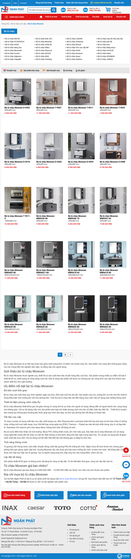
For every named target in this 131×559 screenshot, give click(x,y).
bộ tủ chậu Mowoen (69, 479)
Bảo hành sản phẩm (99, 542)
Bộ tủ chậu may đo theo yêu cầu (110, 39)
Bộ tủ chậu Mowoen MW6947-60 (109, 217)
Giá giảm (81, 70)
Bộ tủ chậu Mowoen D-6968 (112, 162)
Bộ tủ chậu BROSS (12, 39)
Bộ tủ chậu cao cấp (18, 24)
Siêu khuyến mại (53, 70)
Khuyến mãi (119, 3)
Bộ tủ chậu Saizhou (74, 59)
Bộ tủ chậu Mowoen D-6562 (49, 162)
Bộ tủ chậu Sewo (104, 53)
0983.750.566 (126, 481)
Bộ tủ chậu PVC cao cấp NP (78, 47)
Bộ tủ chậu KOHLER (105, 50)
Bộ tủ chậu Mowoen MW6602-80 (77, 325)
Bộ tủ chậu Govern (12, 53)
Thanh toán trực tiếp (121, 532)
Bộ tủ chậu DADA (73, 50)
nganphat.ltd (126, 455)
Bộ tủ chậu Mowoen (44, 42)
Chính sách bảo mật (99, 550)
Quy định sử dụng (76, 539)
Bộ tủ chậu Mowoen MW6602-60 (109, 325)
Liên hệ (72, 533)
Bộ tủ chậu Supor (73, 56)
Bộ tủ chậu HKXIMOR (106, 56)
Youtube (23, 3)
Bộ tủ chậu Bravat (74, 45)
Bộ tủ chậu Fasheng (44, 59)
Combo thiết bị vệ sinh (101, 3)
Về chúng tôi (74, 530)
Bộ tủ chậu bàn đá (105, 42)
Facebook (6, 3)
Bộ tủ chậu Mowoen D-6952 (17, 107)
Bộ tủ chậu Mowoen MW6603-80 (13, 271)
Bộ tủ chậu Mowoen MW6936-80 (45, 217)
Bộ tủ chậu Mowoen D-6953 (80, 162)
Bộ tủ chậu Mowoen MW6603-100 (45, 271)
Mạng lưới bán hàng (44, 3)
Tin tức (72, 541)
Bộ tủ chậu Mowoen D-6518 (17, 162)
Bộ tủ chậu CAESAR (74, 39)
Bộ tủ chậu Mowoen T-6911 (80, 107)
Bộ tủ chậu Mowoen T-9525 (112, 107)
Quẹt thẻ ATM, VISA (121, 540)
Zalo (15, 3)
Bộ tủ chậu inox (104, 45)
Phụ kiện (95, 17)
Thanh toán (59, 3)
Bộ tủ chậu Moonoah (13, 50)
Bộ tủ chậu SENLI (43, 47)
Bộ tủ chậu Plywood (44, 50)
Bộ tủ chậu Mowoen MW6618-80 (109, 271)
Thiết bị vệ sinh (51, 17)
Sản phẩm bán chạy (31, 70)
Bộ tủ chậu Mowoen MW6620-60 (45, 325)
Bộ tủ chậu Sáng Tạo (13, 47)
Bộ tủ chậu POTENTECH (14, 42)
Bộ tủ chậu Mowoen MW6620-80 (13, 325)
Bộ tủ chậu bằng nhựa (106, 47)
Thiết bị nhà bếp (82, 17)
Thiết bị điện (66, 17)
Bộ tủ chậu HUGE (12, 45)
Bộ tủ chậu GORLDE (44, 45)
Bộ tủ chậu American (75, 42)
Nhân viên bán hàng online (77, 3)
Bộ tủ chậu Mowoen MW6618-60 (77, 271)
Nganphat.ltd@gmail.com (16, 538)
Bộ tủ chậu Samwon (75, 53)
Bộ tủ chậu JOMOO (105, 59)
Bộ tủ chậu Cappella (13, 59)
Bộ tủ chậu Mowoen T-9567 (48, 107)
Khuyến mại (11, 70)
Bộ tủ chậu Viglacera (13, 56)
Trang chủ (41, 17)
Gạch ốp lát (107, 17)
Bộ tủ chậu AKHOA (43, 53)
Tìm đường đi (74, 536)
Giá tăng (68, 70)
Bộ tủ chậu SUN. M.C (44, 39)
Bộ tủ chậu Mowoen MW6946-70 (77, 217)
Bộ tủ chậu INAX (42, 56)
